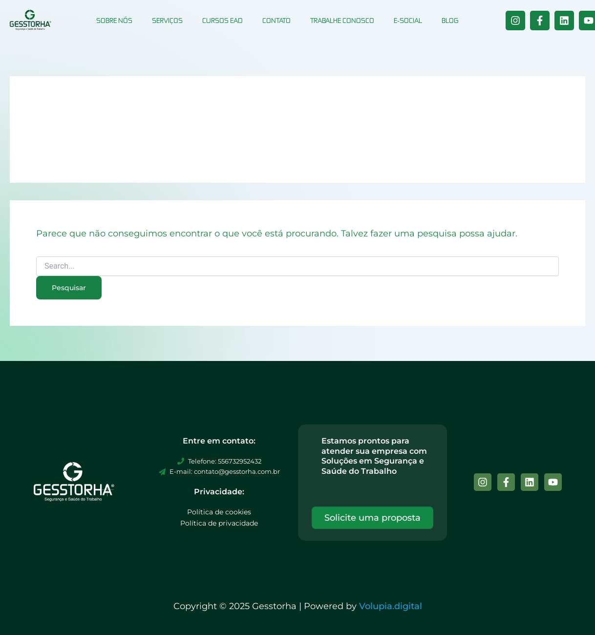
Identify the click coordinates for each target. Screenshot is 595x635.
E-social (408, 20)
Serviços (167, 20)
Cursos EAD (222, 20)
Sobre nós (114, 20)
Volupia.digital (390, 606)
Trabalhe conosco (342, 20)
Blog (450, 20)
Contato (276, 20)
